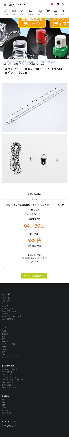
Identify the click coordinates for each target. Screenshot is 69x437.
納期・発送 (6, 301)
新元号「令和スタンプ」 (11, 357)
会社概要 (5, 314)
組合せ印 (5, 334)
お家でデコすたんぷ (9, 387)
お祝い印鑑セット (8, 382)
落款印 (4, 352)
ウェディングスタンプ (10, 377)
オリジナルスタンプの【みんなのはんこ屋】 (18, 62)
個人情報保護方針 (8, 319)
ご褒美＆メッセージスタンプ (12, 380)
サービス (5, 306)
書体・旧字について (9, 311)
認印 (3, 405)
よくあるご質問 (7, 308)
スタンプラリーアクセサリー (46, 62)
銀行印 (4, 402)
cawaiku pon (6, 374)
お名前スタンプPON (9, 369)
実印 (3, 400)
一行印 (4, 354)
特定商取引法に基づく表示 (11, 316)
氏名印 (4, 336)
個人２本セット (7, 410)
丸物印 (4, 349)
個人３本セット (7, 413)
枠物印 (4, 347)
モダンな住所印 (7, 385)
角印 (3, 339)
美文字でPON (7, 372)
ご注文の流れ (6, 298)
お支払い (5, 303)
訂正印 (4, 408)
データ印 (5, 341)
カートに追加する (34, 276)
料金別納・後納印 (8, 344)
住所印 (4, 331)
